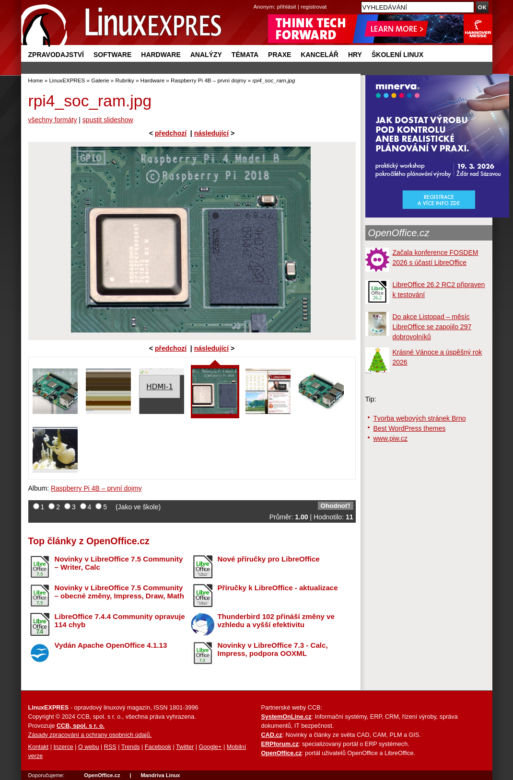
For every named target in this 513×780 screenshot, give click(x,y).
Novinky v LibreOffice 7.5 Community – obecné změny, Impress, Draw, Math (119, 592)
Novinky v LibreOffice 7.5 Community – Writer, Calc (119, 563)
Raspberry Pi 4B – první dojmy (208, 80)
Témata (245, 54)
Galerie (100, 80)
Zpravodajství (56, 54)
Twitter (185, 747)
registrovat (313, 6)
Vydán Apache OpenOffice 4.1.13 (111, 645)
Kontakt (38, 747)
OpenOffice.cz (399, 233)
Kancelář (319, 54)
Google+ (210, 747)
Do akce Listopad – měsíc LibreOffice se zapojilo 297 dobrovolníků (432, 327)
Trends (130, 747)
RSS (110, 747)
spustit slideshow (107, 120)
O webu (88, 747)
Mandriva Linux (160, 775)
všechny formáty (52, 120)
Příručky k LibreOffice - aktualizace (278, 588)
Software (112, 54)
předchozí (171, 133)
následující (211, 133)
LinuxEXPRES (67, 80)
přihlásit (286, 6)
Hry (355, 54)
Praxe (279, 54)
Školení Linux (397, 54)
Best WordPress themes (409, 428)
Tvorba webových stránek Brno (419, 418)
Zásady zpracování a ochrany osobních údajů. (90, 735)
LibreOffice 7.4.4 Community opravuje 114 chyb (120, 620)
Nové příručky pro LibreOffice (269, 559)
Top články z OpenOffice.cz (89, 541)
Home (35, 80)
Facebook (158, 747)
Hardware (160, 54)
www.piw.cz (390, 438)
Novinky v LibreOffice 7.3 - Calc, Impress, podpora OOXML (273, 649)
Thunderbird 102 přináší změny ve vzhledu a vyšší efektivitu (276, 620)
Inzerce (63, 747)
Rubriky (125, 80)
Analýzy (206, 54)
